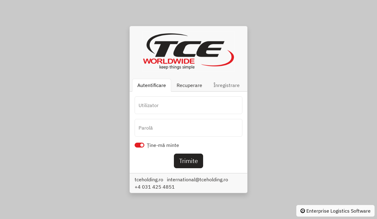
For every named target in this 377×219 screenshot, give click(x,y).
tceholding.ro (149, 179)
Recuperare (189, 85)
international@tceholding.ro (197, 179)
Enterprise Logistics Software (335, 211)
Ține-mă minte (163, 145)
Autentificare (151, 85)
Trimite (188, 161)
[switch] (139, 145)
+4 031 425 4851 (155, 187)
